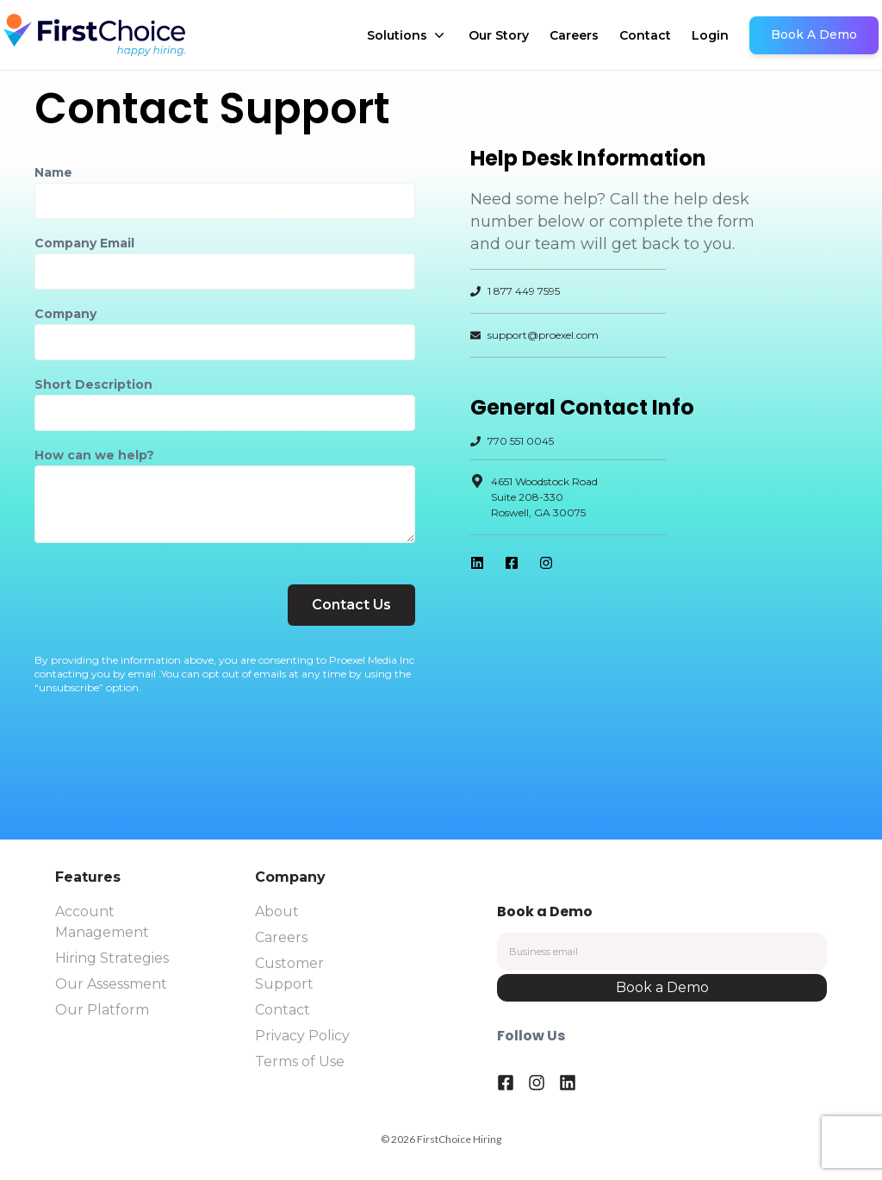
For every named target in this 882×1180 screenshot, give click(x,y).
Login (710, 35)
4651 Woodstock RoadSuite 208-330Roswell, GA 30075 (544, 497)
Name (53, 172)
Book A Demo (814, 34)
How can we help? (94, 455)
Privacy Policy (302, 1035)
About (277, 911)
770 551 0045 (521, 440)
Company (65, 314)
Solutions (407, 35)
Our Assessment (111, 984)
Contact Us (351, 604)
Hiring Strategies (112, 958)
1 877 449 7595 (524, 290)
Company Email (84, 243)
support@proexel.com (534, 334)
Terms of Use (300, 1061)
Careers (574, 35)
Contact (645, 35)
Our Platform (102, 1010)
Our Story (499, 35)
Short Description (93, 384)
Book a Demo (662, 987)
